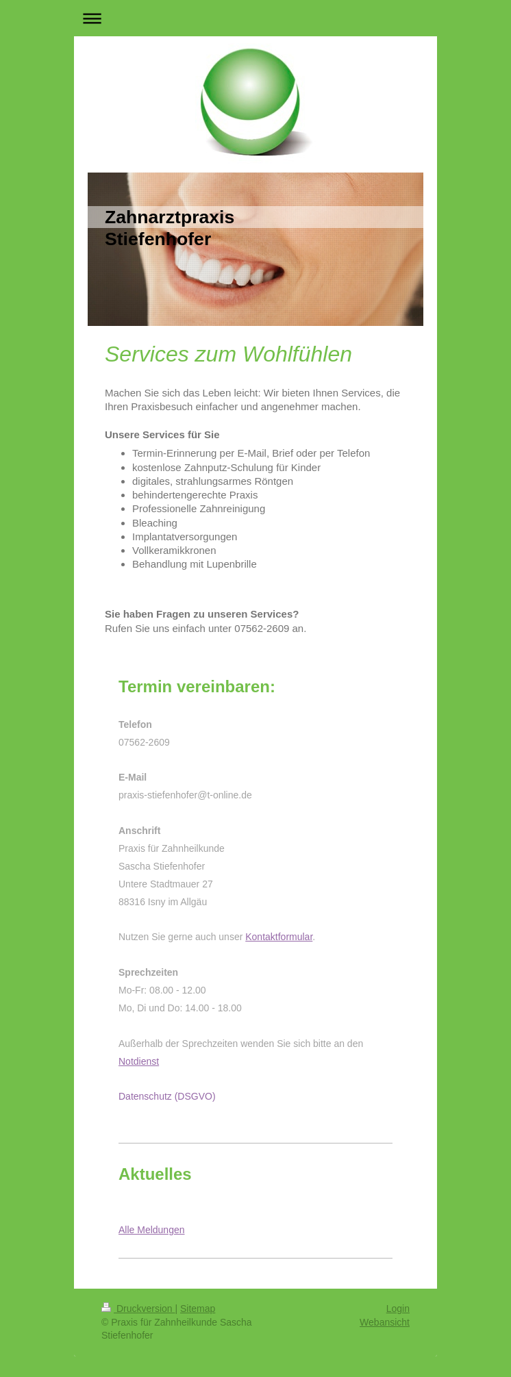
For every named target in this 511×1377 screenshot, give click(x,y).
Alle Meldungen (152, 1229)
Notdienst (139, 1061)
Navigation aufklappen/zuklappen (255, 18)
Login (398, 1308)
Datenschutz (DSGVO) (167, 1096)
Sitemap (197, 1308)
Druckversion (138, 1308)
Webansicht (385, 1322)
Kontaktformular (278, 936)
